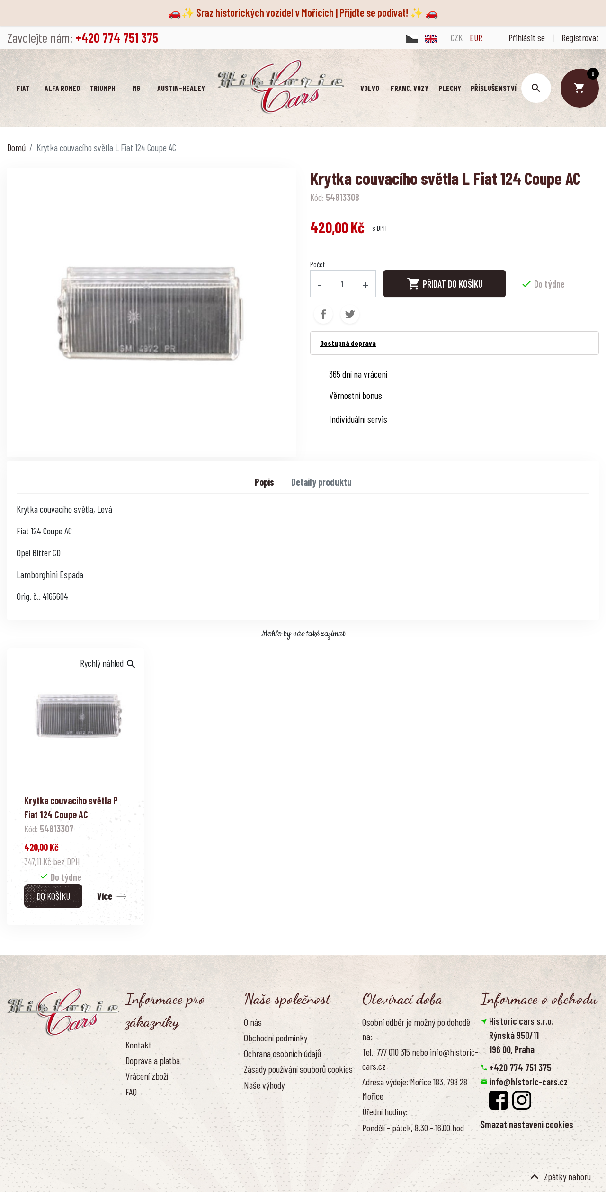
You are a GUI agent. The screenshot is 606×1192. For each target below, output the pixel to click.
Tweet (349, 313)
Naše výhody (264, 1084)
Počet (317, 264)
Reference (142, 1123)
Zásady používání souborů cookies (298, 1069)
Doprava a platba (152, 1060)
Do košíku (53, 896)
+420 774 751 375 (520, 1067)
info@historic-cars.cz (528, 1081)
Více (104, 896)
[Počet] (342, 283)
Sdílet (323, 313)
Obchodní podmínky (275, 1037)
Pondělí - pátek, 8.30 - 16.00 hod (413, 1127)
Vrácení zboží (146, 1076)
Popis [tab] (264, 482)
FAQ (131, 1091)
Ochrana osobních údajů (282, 1053)
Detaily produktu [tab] (321, 482)
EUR (476, 37)
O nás (253, 1022)
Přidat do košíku (444, 283)
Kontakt (138, 1044)
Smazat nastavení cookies (527, 1124)
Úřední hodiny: (385, 1111)
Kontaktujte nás (151, 1107)
